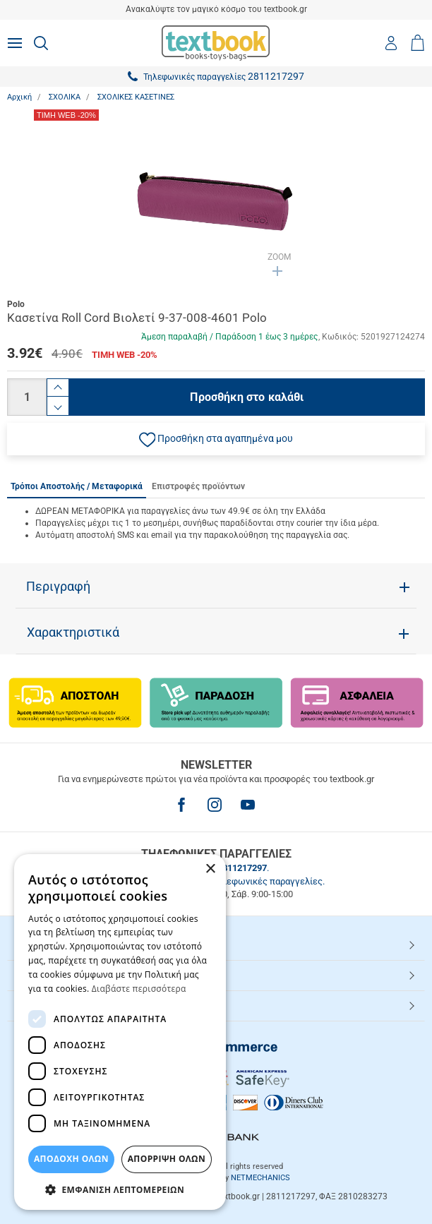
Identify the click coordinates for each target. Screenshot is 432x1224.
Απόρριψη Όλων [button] (166, 1159)
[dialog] (120, 1032)
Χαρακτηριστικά (73, 632)
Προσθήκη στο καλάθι (247, 397)
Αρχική (19, 97)
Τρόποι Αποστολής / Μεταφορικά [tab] (77, 486)
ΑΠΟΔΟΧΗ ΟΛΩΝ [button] (71, 1159)
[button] (216, 439)
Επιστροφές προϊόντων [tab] (198, 486)
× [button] (210, 869)
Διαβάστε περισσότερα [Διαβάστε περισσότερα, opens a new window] (139, 989)
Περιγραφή (58, 587)
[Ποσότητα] (27, 397)
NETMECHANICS (260, 1177)
